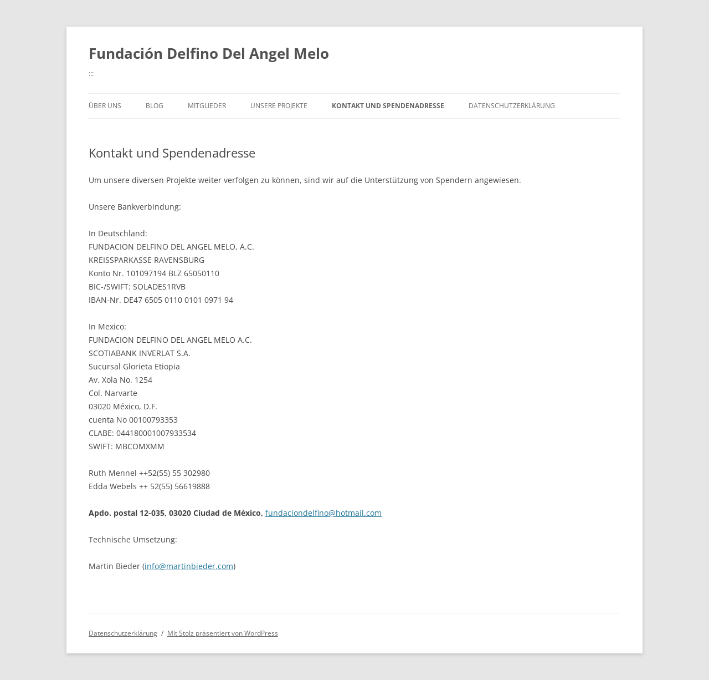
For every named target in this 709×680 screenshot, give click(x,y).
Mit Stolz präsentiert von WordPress (222, 633)
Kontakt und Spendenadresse (388, 105)
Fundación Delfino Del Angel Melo (209, 53)
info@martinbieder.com (189, 566)
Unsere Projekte (278, 105)
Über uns (105, 105)
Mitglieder (207, 105)
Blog (154, 105)
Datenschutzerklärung (512, 105)
